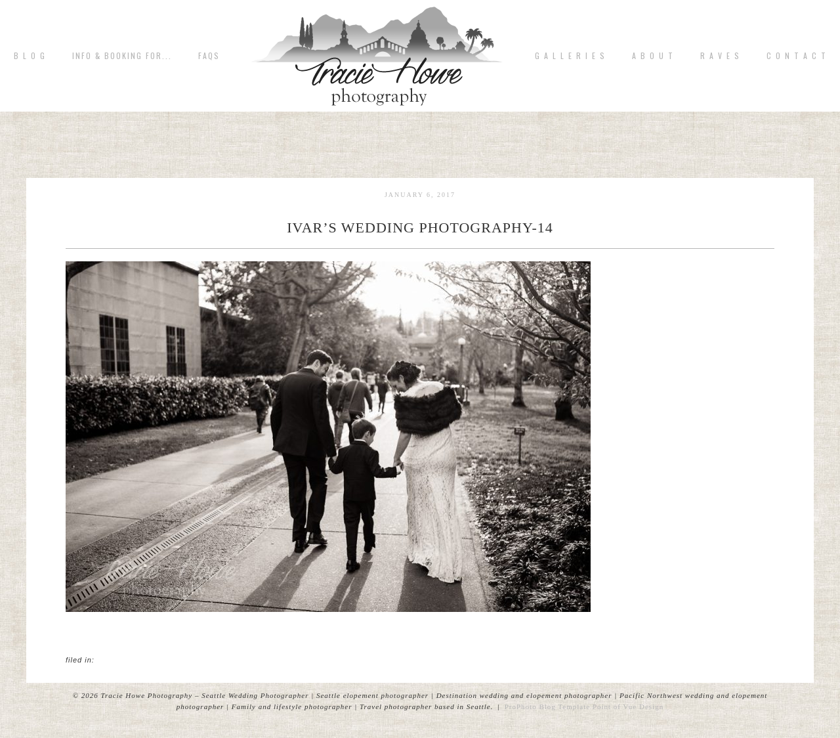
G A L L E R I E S (570, 56)
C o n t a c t (796, 56)
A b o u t (653, 56)
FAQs (209, 56)
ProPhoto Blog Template (547, 706)
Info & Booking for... (122, 56)
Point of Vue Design (628, 706)
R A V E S (720, 56)
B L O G (30, 56)
